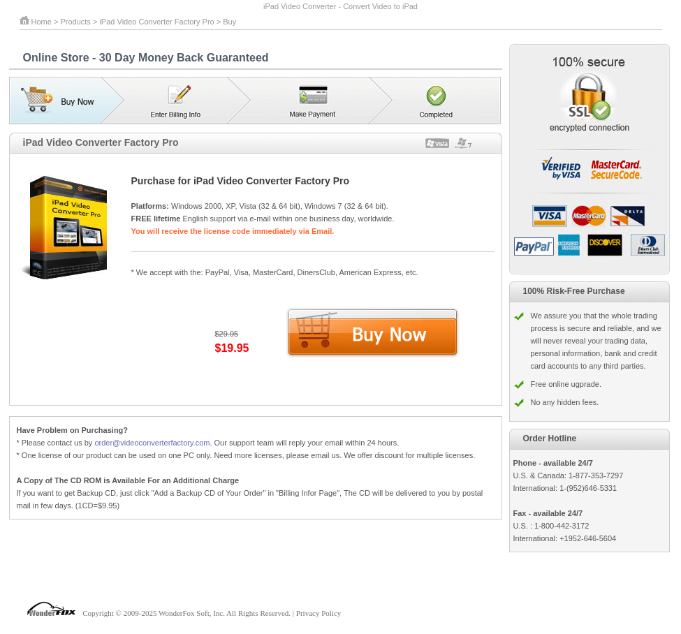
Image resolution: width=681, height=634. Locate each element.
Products (75, 21)
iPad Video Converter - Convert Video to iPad (340, 6)
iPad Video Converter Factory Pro (156, 21)
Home (41, 21)
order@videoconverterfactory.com (152, 442)
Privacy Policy (318, 613)
